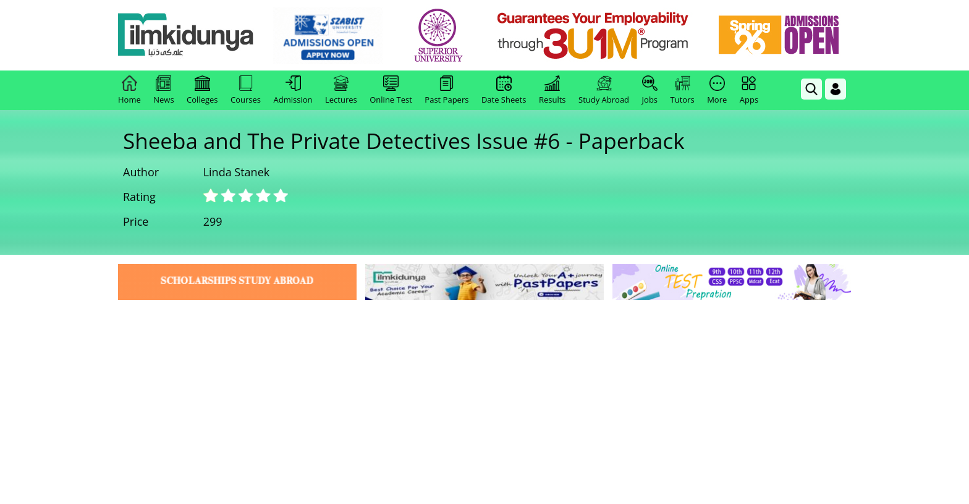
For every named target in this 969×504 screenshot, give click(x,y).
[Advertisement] (484, 395)
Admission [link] (293, 90)
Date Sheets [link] (504, 90)
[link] (328, 35)
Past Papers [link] (446, 90)
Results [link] (552, 90)
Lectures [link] (341, 90)
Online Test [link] (391, 90)
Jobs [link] (650, 90)
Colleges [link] (202, 90)
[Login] (835, 89)
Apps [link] (749, 90)
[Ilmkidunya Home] (186, 35)
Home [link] (129, 90)
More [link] (717, 90)
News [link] (163, 90)
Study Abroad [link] (603, 90)
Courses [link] (246, 90)
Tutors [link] (683, 90)
